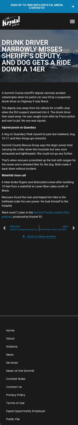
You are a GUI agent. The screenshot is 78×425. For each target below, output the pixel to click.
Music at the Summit (20, 371)
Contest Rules (15, 379)
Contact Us (14, 387)
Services (12, 363)
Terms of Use (15, 403)
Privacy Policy (15, 395)
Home (10, 330)
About (10, 338)
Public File (13, 419)
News (10, 355)
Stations (11, 347)
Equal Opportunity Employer (25, 411)
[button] (72, 21)
